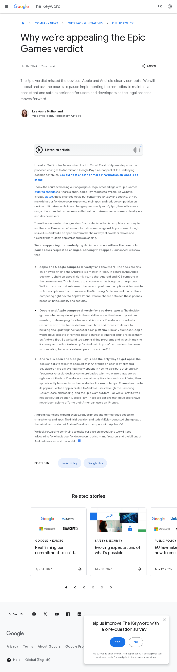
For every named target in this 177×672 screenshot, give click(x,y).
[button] (149, 66)
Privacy (12, 647)
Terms (28, 647)
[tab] (66, 587)
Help (13, 660)
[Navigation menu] (6, 6)
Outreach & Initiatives (85, 23)
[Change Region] (58, 660)
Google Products (79, 647)
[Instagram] (34, 614)
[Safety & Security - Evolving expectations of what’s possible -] (118, 542)
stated (49, 196)
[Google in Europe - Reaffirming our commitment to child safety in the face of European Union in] (58, 542)
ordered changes (45, 192)
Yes (117, 644)
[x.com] (45, 614)
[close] (164, 622)
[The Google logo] (15, 633)
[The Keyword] (23, 23)
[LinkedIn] (79, 614)
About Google (49, 647)
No (136, 644)
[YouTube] (56, 614)
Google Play (95, 463)
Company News (46, 23)
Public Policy (123, 23)
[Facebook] (68, 614)
